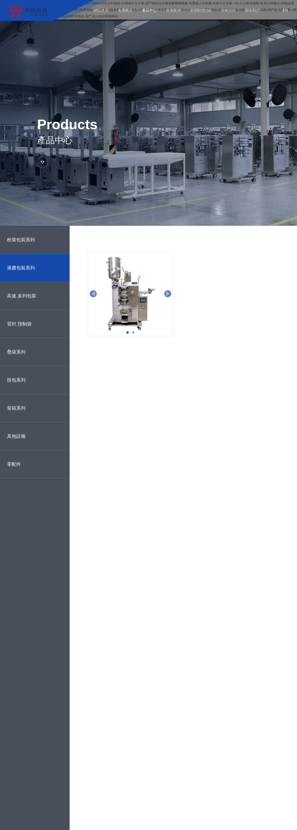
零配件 (14, 464)
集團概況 (125, 10)
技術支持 (228, 10)
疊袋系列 (16, 351)
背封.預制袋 (19, 323)
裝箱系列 (16, 408)
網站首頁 (101, 10)
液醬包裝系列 (21, 267)
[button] (127, 332)
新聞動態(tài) (201, 10)
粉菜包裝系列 (21, 239)
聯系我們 (252, 10)
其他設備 (16, 436)
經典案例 (173, 10)
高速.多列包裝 (21, 295)
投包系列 (16, 380)
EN (285, 10)
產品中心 (149, 10)
